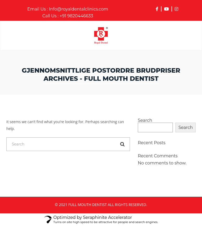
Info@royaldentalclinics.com (67, 9)
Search (145, 120)
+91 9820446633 (67, 16)
